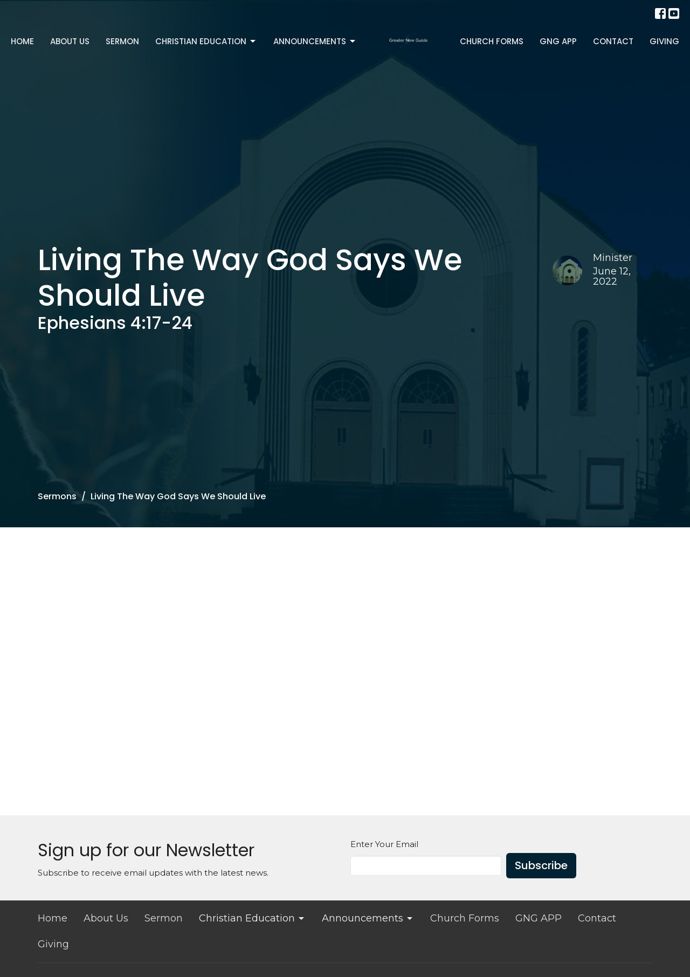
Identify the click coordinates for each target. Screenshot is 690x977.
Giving (664, 41)
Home (22, 41)
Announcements (315, 41)
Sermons (57, 496)
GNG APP (558, 41)
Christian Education (206, 41)
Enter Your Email (384, 844)
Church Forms (491, 41)
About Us (69, 41)
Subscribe (541, 865)
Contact (613, 41)
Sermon (122, 41)
